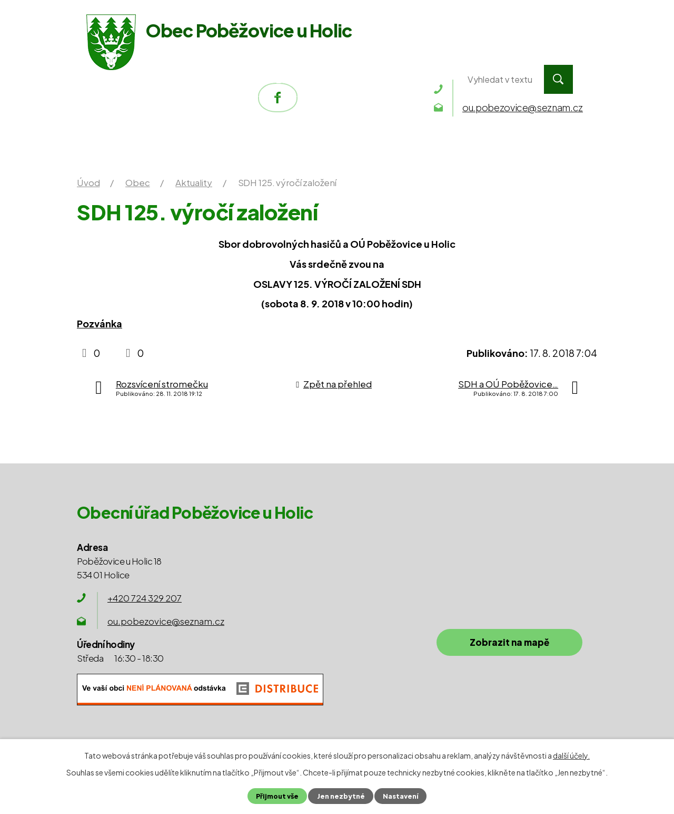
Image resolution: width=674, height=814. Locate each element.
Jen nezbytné (340, 796)
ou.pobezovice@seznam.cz (165, 621)
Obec (281, 79)
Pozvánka (99, 323)
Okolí (341, 79)
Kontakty (413, 79)
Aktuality (193, 182)
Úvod (126, 79)
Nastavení (400, 796)
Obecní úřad (204, 79)
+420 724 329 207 (144, 598)
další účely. (571, 755)
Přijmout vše (277, 796)
